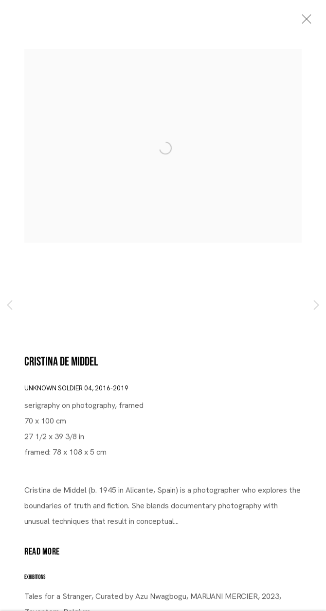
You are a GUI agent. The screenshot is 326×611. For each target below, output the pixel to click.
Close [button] (304, 22)
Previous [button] (9, 305)
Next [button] (316, 305)
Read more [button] (42, 552)
